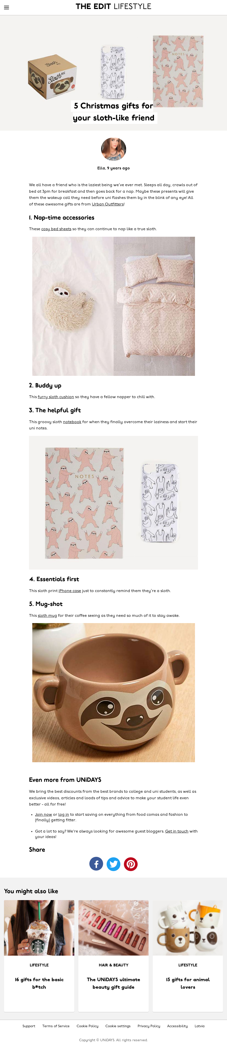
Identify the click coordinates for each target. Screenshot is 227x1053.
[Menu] (6, 7)
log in (63, 815)
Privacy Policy (149, 1026)
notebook (72, 422)
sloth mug (47, 616)
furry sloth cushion (56, 397)
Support (29, 1026)
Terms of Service (56, 1026)
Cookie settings (118, 1026)
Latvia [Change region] (199, 1026)
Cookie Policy (87, 1026)
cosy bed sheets (56, 229)
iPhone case (70, 591)
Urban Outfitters (108, 204)
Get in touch (176, 832)
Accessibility (177, 1026)
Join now (43, 815)
